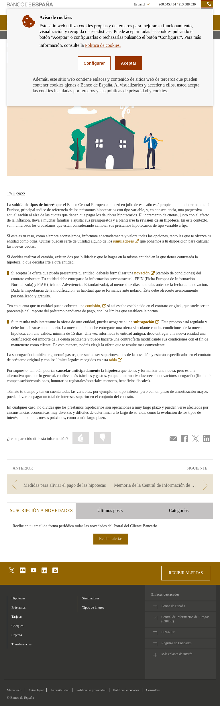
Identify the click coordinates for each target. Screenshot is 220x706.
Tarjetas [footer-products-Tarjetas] (16, 617)
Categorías (178, 510)
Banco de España (173, 606)
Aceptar (128, 63)
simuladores (126, 241)
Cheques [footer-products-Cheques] (17, 626)
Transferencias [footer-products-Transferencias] (21, 644)
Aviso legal (36, 690)
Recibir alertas (110, 538)
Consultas (153, 690)
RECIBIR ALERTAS (186, 573)
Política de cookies (126, 690)
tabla (115, 360)
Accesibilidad (59, 690)
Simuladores (90, 598)
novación (144, 273)
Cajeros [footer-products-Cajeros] (16, 635)
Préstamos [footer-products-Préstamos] (18, 607)
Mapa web (14, 690)
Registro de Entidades (176, 643)
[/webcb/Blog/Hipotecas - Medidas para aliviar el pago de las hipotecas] (58, 485)
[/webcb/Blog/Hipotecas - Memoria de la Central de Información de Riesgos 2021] (162, 485)
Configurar (94, 63)
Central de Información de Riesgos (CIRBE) (185, 619)
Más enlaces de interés (176, 654)
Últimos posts (110, 510)
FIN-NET (168, 632)
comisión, (95, 306)
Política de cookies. (103, 45)
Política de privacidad (91, 690)
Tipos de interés (93, 607)
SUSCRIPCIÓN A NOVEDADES (41, 510)
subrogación (146, 322)
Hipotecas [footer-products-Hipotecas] (18, 598)
